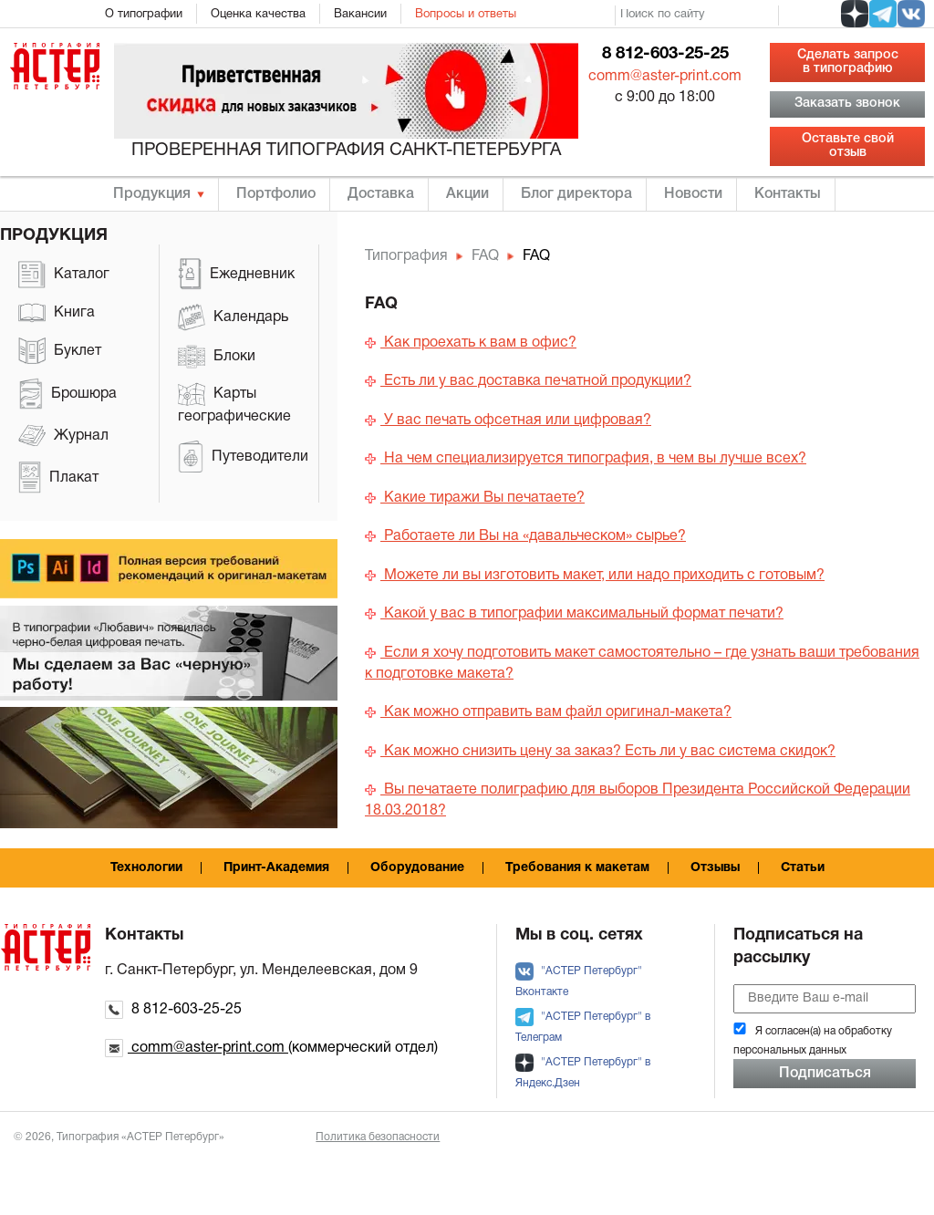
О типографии (143, 14)
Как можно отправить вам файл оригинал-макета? (548, 712)
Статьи (803, 868)
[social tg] (883, 13)
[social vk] (911, 13)
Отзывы (715, 868)
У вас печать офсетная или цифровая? (508, 420)
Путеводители (243, 456)
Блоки (216, 357)
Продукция (152, 194)
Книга (56, 313)
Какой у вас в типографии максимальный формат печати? (574, 614)
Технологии (146, 868)
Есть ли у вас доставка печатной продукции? (528, 381)
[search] (697, 15)
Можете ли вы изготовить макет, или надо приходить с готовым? (595, 575)
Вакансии (360, 14)
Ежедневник (236, 274)
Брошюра (67, 394)
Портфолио (276, 194)
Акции (467, 194)
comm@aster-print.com (665, 76)
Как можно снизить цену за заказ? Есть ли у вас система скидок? (600, 751)
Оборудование (417, 868)
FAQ (485, 256)
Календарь (233, 317)
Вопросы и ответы (465, 14)
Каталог (63, 274)
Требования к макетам (577, 868)
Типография (406, 256)
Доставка (381, 194)
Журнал (63, 435)
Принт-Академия (276, 868)
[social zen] (854, 13)
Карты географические (234, 402)
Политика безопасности (378, 1137)
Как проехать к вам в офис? (470, 343)
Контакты (787, 194)
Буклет (59, 351)
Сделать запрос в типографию (847, 61)
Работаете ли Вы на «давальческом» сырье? (525, 536)
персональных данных (789, 1050)
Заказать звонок (847, 103)
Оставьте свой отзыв (848, 145)
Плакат (58, 477)
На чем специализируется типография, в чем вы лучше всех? (585, 458)
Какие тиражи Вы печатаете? (475, 498)
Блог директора (576, 194)
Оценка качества (258, 14)
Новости (693, 194)
